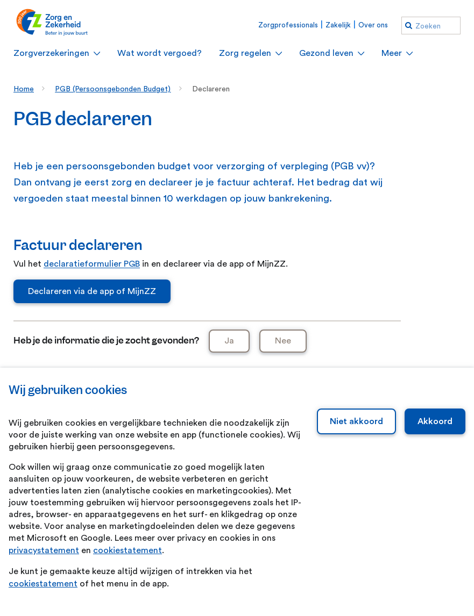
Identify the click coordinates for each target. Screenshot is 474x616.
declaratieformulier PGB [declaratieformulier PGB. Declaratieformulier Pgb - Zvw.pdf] (92, 264)
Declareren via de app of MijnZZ (92, 291)
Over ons (373, 25)
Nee (283, 340)
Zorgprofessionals (288, 25)
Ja (229, 340)
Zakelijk (338, 25)
